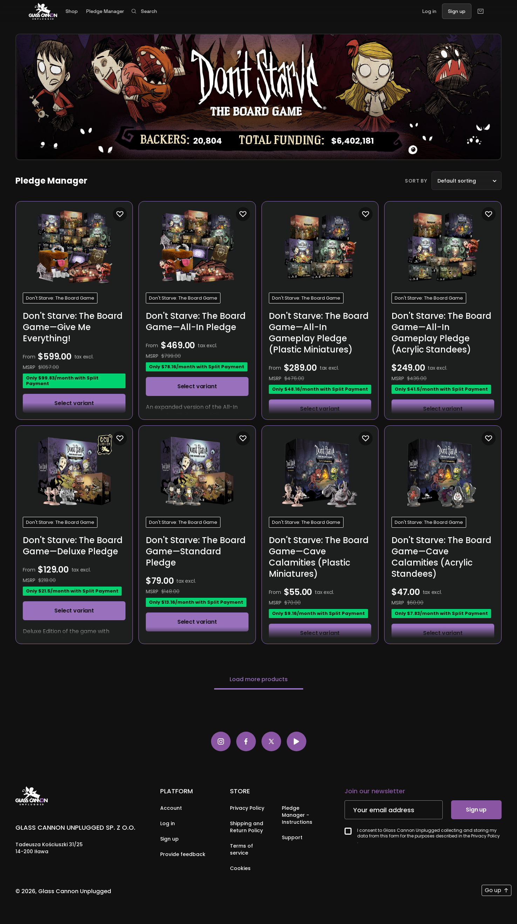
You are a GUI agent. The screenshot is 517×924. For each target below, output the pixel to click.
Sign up (169, 839)
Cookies (240, 868)
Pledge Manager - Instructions (297, 815)
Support (292, 837)
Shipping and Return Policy (246, 827)
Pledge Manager (105, 11)
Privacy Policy (247, 808)
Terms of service (241, 850)
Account (171, 808)
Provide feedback (182, 854)
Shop (72, 11)
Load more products (259, 680)
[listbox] (466, 180)
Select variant (74, 403)
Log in (167, 823)
